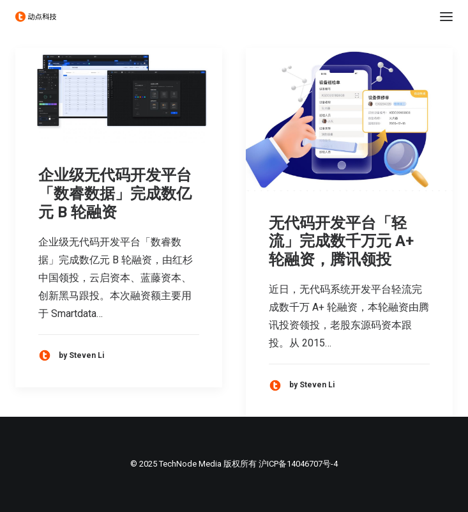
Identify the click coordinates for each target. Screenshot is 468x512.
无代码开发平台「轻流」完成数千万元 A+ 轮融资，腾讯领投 (341, 241)
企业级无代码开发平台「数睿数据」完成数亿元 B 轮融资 (115, 193)
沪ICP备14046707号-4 (298, 464)
